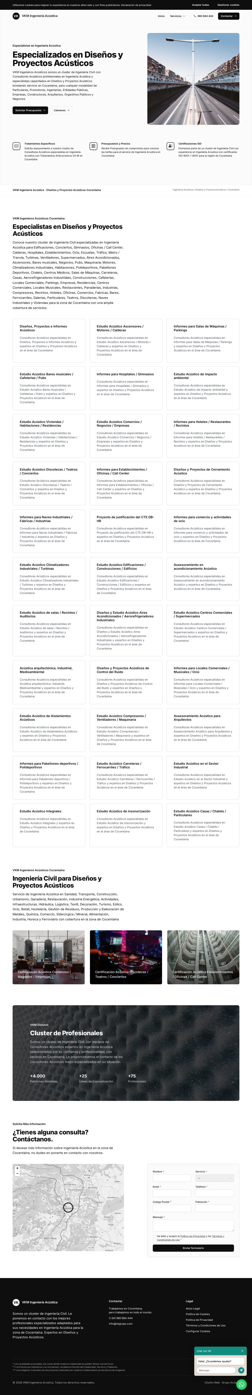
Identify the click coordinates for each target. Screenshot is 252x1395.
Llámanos (61, 110)
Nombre (158, 1171)
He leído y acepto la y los (190, 1238)
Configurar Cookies (198, 1331)
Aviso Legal (193, 1308)
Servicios (177, 15)
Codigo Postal (162, 1201)
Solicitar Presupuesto (30, 110)
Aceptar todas (200, 4)
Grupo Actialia (230, 1382)
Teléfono (201, 1186)
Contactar (229, 15)
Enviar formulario (193, 1247)
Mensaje (159, 1217)
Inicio (161, 15)
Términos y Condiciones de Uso (206, 1325)
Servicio (201, 1171)
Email (157, 1186)
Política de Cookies (198, 1314)
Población (202, 1201)
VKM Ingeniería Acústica (35, 16)
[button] (68, 1208)
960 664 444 (203, 15)
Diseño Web (212, 1382)
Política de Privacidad (192, 1236)
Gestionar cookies (228, 4)
